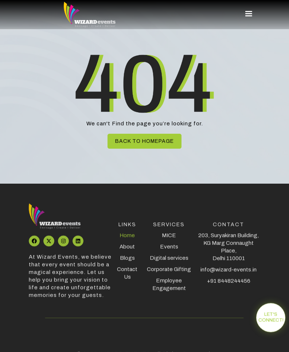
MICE (169, 239)
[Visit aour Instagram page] (63, 245)
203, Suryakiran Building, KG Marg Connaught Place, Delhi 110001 (229, 250)
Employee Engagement (169, 288)
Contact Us (127, 277)
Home (127, 239)
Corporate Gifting (169, 273)
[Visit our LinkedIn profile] (78, 245)
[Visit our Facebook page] (34, 245)
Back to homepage (144, 141)
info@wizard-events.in (229, 274)
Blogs (127, 262)
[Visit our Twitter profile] (48, 245)
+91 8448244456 (228, 285)
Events (169, 251)
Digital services (169, 262)
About (127, 251)
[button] (245, 14)
